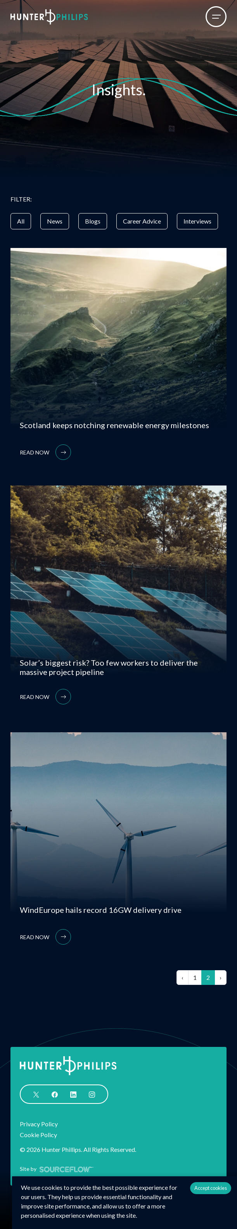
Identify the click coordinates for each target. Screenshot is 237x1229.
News (54, 221)
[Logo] (49, 17)
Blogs (92, 221)
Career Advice (142, 221)
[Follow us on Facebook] (55, 1093)
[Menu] (216, 16)
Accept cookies (210, 1188)
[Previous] (182, 977)
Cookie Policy (38, 1134)
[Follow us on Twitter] (36, 1093)
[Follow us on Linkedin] (73, 1093)
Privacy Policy (39, 1123)
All (20, 221)
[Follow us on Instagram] (92, 1093)
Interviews (197, 221)
